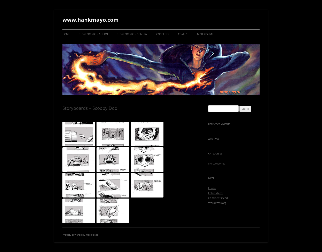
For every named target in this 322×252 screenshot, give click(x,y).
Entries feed (215, 193)
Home (66, 34)
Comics (182, 34)
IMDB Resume (205, 34)
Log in (212, 188)
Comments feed (218, 198)
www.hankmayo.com (90, 19)
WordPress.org (217, 203)
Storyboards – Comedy (132, 34)
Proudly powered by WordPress (80, 234)
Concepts (162, 34)
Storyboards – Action (93, 34)
